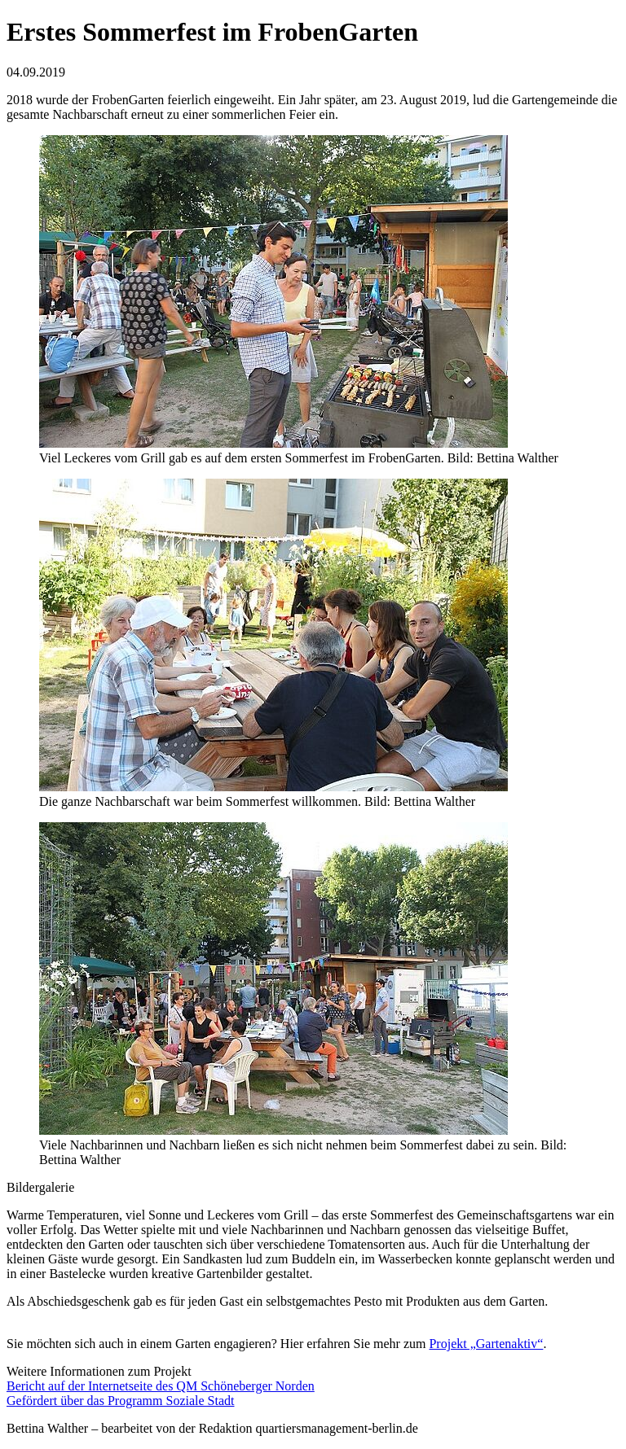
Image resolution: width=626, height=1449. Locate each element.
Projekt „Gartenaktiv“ (486, 1344)
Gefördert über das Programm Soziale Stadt (120, 1400)
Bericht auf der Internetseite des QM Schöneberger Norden (161, 1386)
